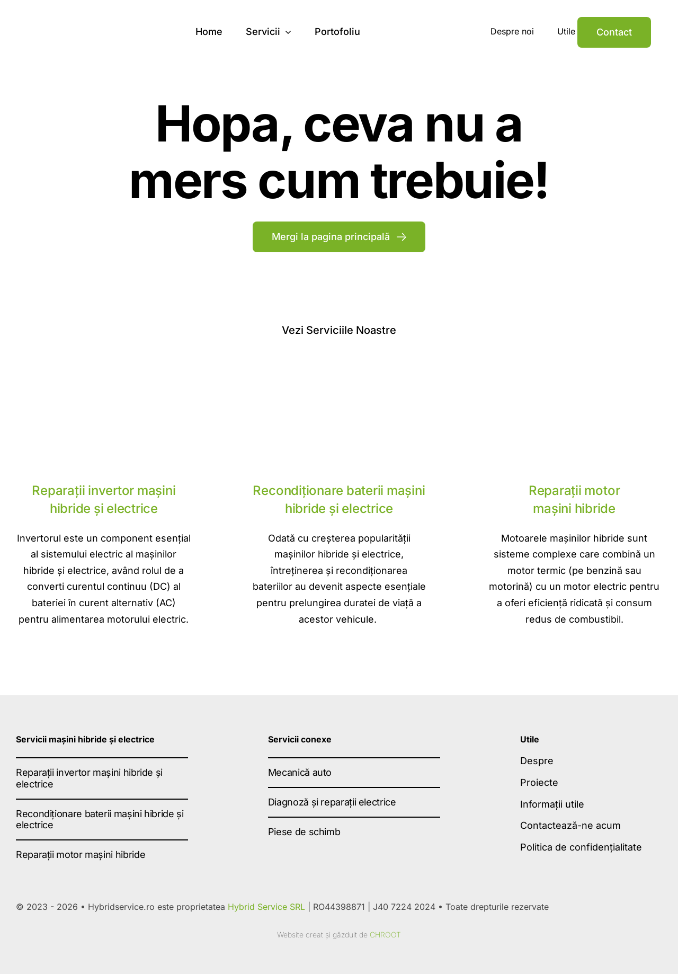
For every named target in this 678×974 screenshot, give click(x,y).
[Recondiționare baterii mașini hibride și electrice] (339, 371)
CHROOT (385, 934)
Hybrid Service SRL (266, 906)
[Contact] (614, 32)
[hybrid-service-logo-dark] (93, 20)
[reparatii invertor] (104, 371)
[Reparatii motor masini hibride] (574, 371)
